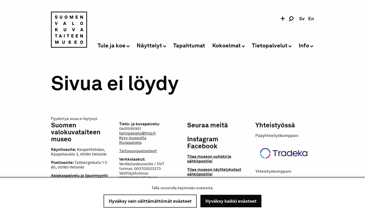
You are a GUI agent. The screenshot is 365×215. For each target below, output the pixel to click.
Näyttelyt (149, 46)
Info (304, 46)
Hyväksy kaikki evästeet (231, 201)
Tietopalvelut (269, 46)
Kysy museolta (132, 138)
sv (301, 18)
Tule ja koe (111, 46)
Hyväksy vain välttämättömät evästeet (150, 201)
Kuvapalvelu (130, 142)
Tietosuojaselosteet (138, 151)
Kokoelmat (226, 46)
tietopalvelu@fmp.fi (137, 133)
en (311, 18)
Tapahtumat (189, 46)
